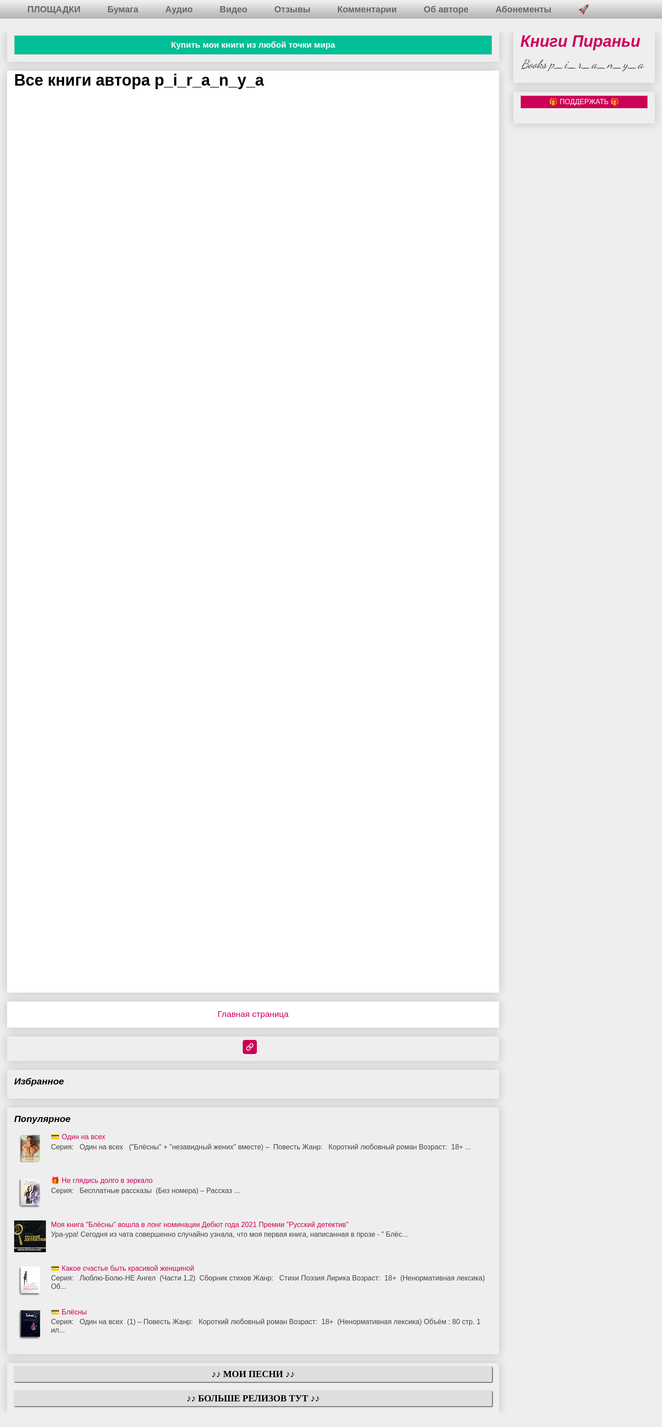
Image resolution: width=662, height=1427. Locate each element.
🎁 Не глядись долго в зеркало (102, 1180)
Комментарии (367, 9)
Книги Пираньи (580, 41)
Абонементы (524, 9)
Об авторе (446, 9)
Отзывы (293, 9)
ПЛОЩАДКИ (53, 9)
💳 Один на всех (78, 1137)
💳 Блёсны (69, 1312)
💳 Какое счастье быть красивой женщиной (122, 1268)
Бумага (122, 9)
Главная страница (253, 1014)
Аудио (178, 9)
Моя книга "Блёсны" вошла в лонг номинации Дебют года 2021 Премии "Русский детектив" (199, 1224)
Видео (234, 9)
